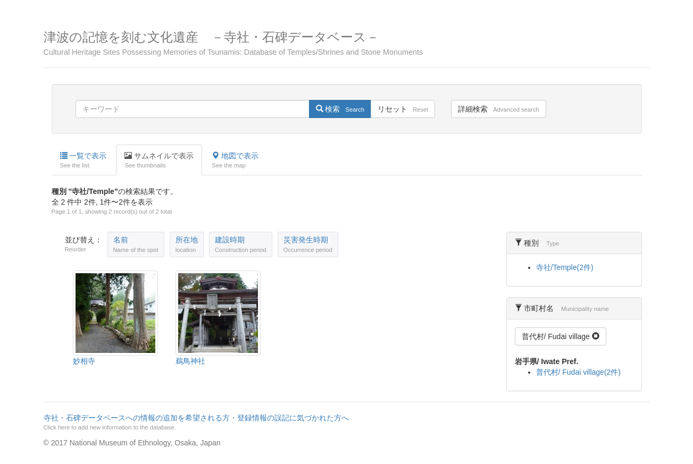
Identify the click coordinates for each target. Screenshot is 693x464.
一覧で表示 (83, 160)
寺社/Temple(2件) (565, 267)
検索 (340, 109)
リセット (403, 109)
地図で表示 (235, 160)
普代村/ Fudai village (560, 336)
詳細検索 (498, 109)
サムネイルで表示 (159, 160)
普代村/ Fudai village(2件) (578, 372)
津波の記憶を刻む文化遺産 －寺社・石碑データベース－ (347, 43)
